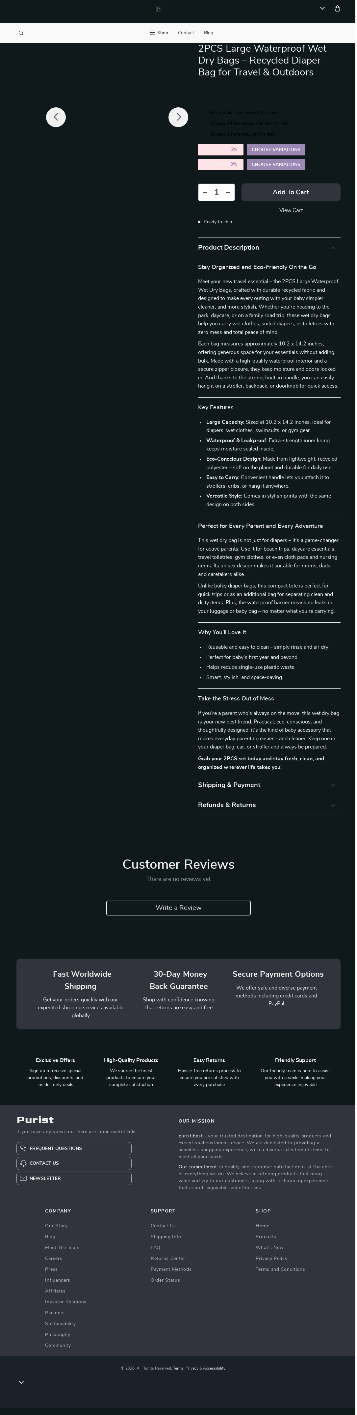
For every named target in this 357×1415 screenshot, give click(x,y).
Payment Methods (171, 1276)
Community (58, 1352)
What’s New (270, 1254)
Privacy (192, 1375)
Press (51, 1276)
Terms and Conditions (280, 1276)
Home (262, 1233)
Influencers (57, 1287)
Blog (208, 33)
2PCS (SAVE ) (221, 156)
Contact (186, 33)
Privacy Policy (271, 1265)
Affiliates (55, 1298)
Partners (55, 1320)
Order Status (165, 1287)
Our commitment (198, 1174)
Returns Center (168, 1265)
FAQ (156, 1254)
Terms (178, 1375)
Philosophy (57, 1341)
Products (266, 1243)
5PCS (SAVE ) (221, 171)
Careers (53, 1265)
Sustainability (60, 1330)
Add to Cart (291, 199)
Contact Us (163, 1233)
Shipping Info (166, 1243)
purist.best (191, 1143)
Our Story (56, 1233)
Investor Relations (66, 1309)
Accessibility (214, 1375)
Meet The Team (62, 1254)
